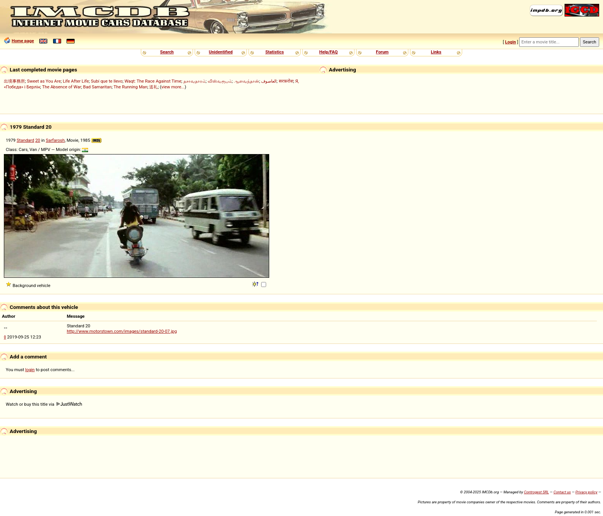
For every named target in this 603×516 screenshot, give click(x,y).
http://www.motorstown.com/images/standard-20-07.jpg (122, 331)
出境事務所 (14, 81)
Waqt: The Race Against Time (153, 81)
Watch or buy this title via (44, 404)
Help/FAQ (328, 52)
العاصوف (269, 81)
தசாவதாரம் (194, 81)
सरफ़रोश (286, 81)
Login (510, 42)
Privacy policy (586, 492)
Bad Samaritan (97, 87)
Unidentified (221, 52)
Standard (25, 140)
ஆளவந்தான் (246, 81)
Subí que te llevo (106, 81)
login (30, 369)
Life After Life (76, 81)
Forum (382, 52)
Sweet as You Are (44, 81)
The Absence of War (61, 87)
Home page (23, 40)
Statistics (274, 52)
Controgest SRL (536, 492)
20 (37, 140)
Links (436, 52)
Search (166, 52)
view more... (173, 87)
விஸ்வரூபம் (220, 81)
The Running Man (130, 87)
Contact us (562, 492)
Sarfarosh (55, 140)
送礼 (153, 87)
